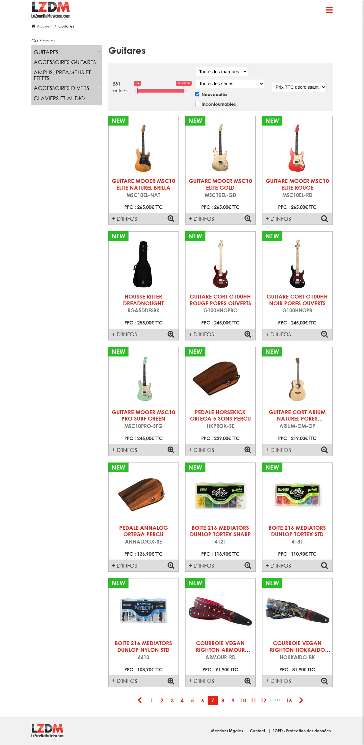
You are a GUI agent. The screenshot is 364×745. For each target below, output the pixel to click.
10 (243, 700)
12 (263, 700)
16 (289, 700)
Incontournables (219, 104)
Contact (258, 730)
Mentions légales (227, 730)
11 (253, 700)
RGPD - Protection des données (301, 730)
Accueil (44, 26)
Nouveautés (214, 94)
